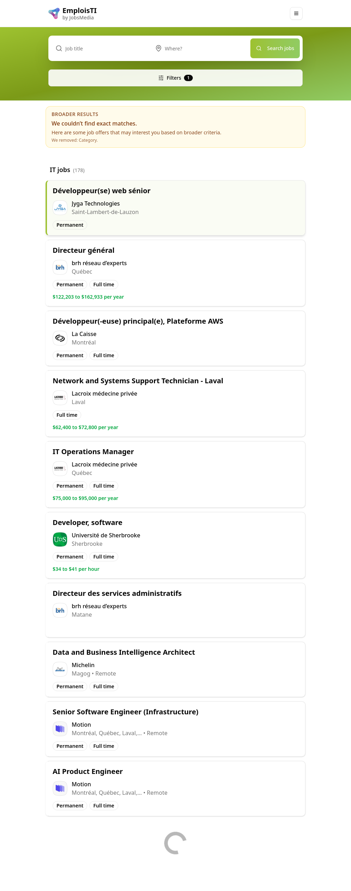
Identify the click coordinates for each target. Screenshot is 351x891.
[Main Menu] (296, 13)
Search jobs (275, 48)
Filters (175, 77)
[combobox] (199, 48)
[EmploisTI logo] (72, 13)
